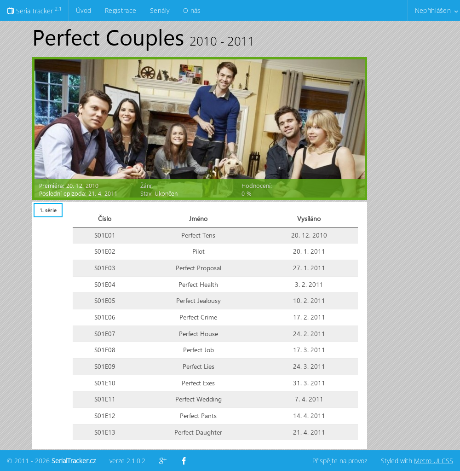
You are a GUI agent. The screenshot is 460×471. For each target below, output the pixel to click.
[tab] (47, 210)
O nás (192, 10)
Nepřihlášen (433, 10)
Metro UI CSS (433, 460)
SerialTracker (34, 10)
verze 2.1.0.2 (127, 460)
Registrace (120, 10)
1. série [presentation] (48, 210)
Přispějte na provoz (339, 460)
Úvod (83, 10)
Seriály (159, 10)
